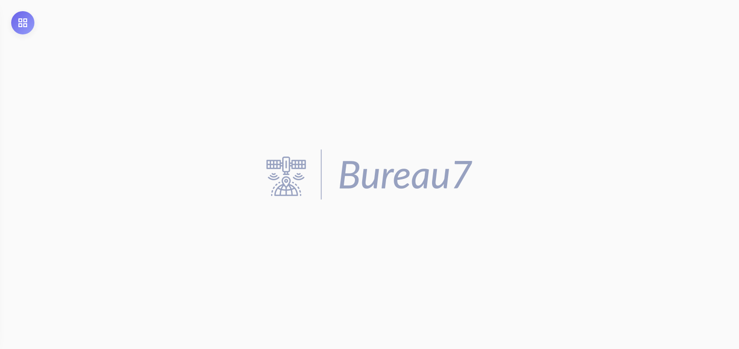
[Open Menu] (22, 22)
